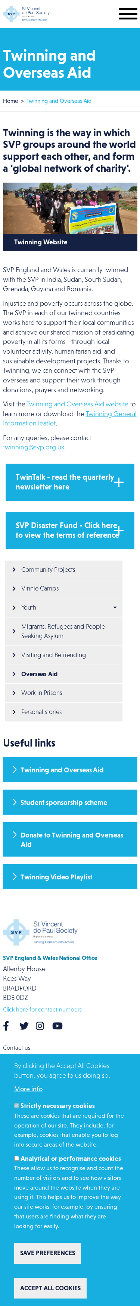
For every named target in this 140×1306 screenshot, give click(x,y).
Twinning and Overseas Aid (62, 770)
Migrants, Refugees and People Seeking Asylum (63, 631)
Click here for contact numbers (42, 1009)
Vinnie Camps (40, 588)
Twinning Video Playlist (56, 877)
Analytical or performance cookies (71, 1158)
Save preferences (47, 1253)
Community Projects (48, 569)
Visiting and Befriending (53, 655)
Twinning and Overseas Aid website (77, 404)
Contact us (16, 1047)
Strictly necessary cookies (58, 1106)
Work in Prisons (41, 692)
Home (10, 101)
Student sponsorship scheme (64, 802)
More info (28, 1089)
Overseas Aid (39, 674)
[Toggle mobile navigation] (128, 13)
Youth (28, 607)
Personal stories (41, 711)
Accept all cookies (50, 1288)
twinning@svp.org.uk (33, 447)
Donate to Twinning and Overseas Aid (72, 839)
